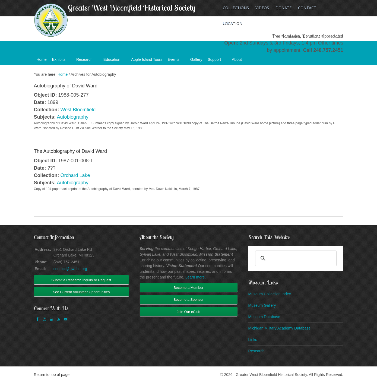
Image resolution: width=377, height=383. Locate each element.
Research (87, 61)
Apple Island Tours (146, 59)
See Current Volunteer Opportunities (81, 292)
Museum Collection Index (269, 294)
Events (176, 61)
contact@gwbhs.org (70, 269)
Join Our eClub (188, 312)
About (239, 61)
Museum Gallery (262, 305)
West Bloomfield (78, 109)
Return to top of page (52, 374)
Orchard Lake (75, 175)
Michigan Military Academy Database (279, 328)
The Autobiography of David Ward (70, 151)
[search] (295, 258)
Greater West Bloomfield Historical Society (131, 7)
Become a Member (189, 288)
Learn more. (195, 277)
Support (217, 61)
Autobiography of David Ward (65, 85)
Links (252, 339)
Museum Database (264, 317)
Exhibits (61, 61)
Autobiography (72, 117)
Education (114, 61)
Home (42, 59)
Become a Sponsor (188, 299)
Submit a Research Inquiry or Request (81, 280)
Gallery (196, 59)
